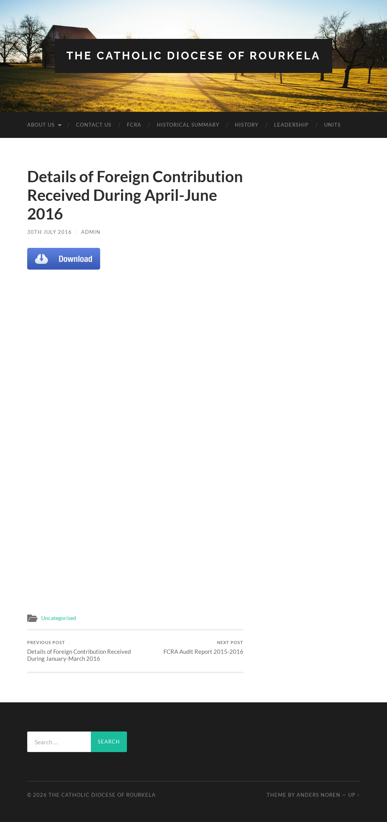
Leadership (291, 125)
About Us (41, 125)
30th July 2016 (49, 232)
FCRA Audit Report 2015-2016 (203, 647)
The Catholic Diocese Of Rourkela (193, 55)
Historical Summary (188, 125)
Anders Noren (318, 795)
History (247, 125)
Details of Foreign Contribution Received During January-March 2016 (80, 651)
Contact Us (93, 125)
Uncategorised (58, 618)
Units (332, 125)
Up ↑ (354, 795)
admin (91, 232)
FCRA (134, 125)
